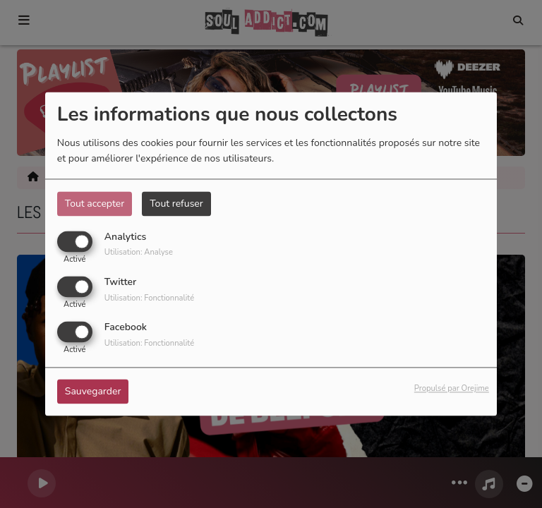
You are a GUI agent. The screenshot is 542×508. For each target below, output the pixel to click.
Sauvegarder (93, 392)
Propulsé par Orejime (451, 389)
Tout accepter (94, 203)
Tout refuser (176, 203)
